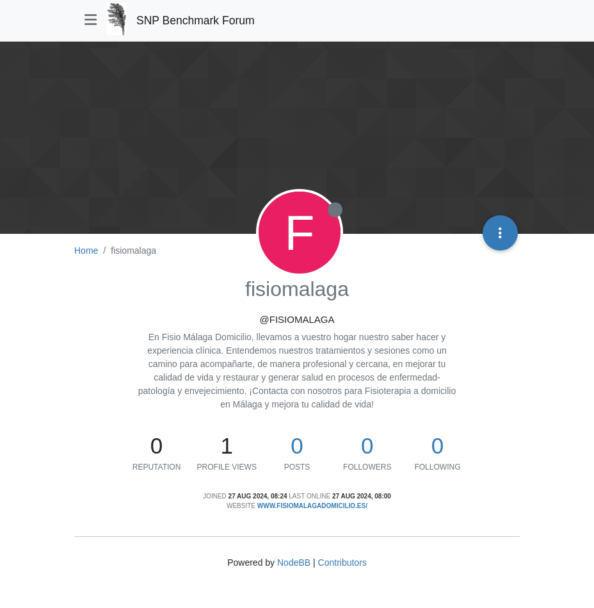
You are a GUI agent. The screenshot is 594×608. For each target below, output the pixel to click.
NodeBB (293, 562)
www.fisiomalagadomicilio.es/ (312, 505)
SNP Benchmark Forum (195, 20)
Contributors (342, 562)
